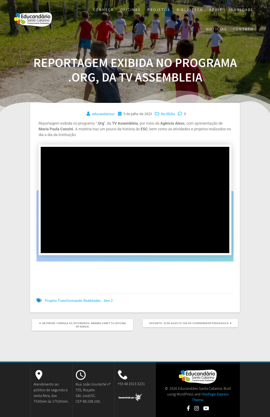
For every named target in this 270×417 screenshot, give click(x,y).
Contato (243, 29)
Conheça (103, 9)
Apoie (216, 9)
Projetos (158, 9)
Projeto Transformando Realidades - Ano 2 (79, 300)
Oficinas (130, 9)
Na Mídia (168, 113)
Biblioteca (190, 9)
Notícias (216, 29)
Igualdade (241, 9)
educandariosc (103, 113)
